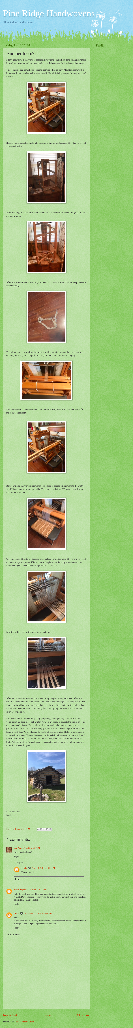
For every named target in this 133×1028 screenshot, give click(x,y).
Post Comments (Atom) (25, 1022)
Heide (16, 890)
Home (47, 1015)
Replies (20, 862)
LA (15, 848)
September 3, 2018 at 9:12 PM (33, 890)
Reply (16, 856)
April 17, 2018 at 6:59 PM (29, 848)
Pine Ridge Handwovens (49, 13)
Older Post (83, 1015)
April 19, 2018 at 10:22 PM (43, 868)
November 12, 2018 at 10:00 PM (38, 913)
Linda (24, 868)
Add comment (13, 934)
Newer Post (10, 1015)
